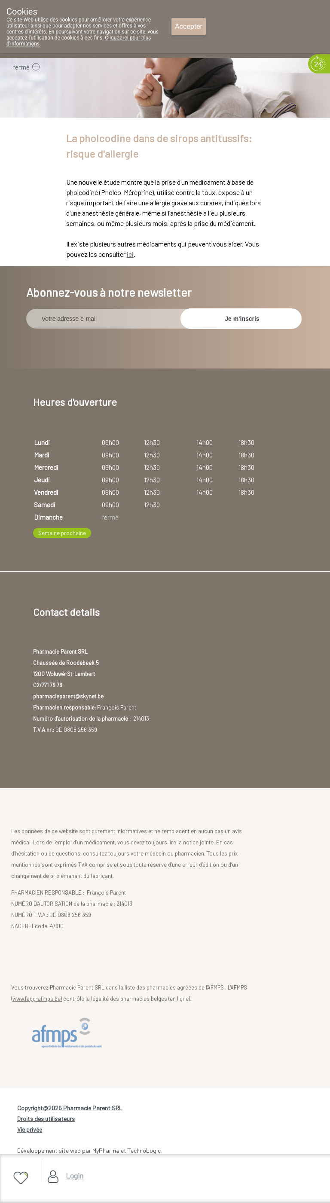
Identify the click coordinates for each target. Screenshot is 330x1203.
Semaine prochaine (62, 533)
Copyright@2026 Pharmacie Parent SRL (69, 1108)
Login (74, 1175)
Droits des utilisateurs (46, 1118)
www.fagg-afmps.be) (37, 998)
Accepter (188, 26)
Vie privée (29, 1129)
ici (130, 254)
